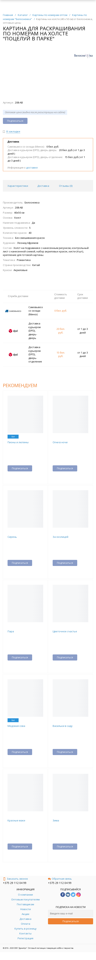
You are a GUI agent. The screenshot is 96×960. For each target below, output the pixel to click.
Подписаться (71, 921)
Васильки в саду (63, 726)
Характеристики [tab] (18, 186)
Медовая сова (16, 726)
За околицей (60, 537)
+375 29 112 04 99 (14, 883)
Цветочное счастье (65, 631)
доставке (32, 167)
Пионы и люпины (18, 442)
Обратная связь (60, 878)
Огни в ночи (60, 442)
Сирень (12, 537)
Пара (11, 631)
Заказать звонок (15, 878)
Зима (56, 820)
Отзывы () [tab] (65, 186)
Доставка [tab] (43, 186)
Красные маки (16, 820)
